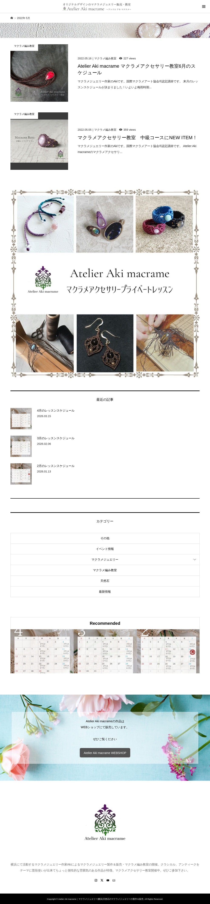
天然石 (104, 580)
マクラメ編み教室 (105, 570)
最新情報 (105, 591)
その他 (104, 538)
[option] (42, 651)
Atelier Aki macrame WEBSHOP (105, 753)
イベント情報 (105, 549)
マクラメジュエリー (104, 559)
